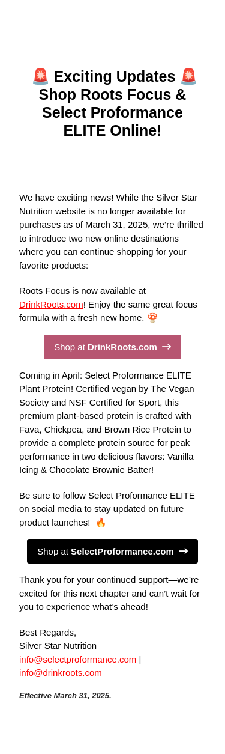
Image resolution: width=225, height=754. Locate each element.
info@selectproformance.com (77, 659)
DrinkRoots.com (51, 304)
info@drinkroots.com (60, 672)
